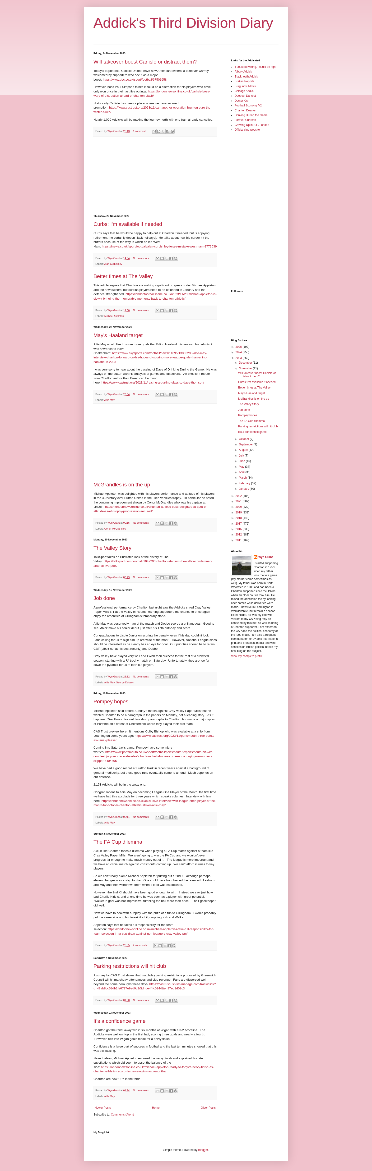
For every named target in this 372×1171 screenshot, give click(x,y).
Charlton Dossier (245, 110)
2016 (239, 529)
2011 (239, 540)
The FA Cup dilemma (117, 842)
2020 (239, 506)
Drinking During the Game (251, 115)
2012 (239, 534)
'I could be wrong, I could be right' (256, 67)
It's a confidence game (119, 1021)
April (242, 472)
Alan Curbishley (113, 263)
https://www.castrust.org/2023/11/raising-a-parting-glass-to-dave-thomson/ (153, 382)
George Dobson (125, 682)
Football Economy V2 (248, 105)
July (242, 455)
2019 (239, 512)
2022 (239, 496)
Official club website (247, 129)
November (246, 368)
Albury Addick (243, 71)
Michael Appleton (114, 316)
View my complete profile (247, 656)
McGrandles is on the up (121, 485)
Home (156, 1107)
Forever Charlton (245, 120)
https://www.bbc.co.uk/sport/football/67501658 (135, 79)
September (246, 444)
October (244, 439)
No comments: (141, 258)
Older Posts (208, 1107)
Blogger (203, 1150)
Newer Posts (103, 1107)
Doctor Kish (242, 100)
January (244, 488)
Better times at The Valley (123, 276)
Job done (104, 598)
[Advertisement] (155, 175)
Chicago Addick (244, 91)
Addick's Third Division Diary (183, 23)
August (244, 450)
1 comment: (140, 131)
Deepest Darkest (245, 95)
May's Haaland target (118, 335)
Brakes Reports (244, 81)
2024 (239, 352)
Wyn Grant (265, 557)
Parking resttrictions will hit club (129, 966)
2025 (239, 346)
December (246, 362)
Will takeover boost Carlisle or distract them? (145, 62)
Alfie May (109, 399)
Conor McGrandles (115, 528)
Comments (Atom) (122, 1114)
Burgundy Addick (245, 86)
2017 (239, 523)
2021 (239, 501)
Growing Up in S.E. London (252, 125)
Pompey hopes (110, 701)
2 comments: (140, 945)
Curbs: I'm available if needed (127, 224)
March (243, 477)
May (242, 466)
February (245, 483)
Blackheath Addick (246, 76)
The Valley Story (112, 548)
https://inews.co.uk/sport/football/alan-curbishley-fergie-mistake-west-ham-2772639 (159, 246)
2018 (239, 518)
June (242, 461)
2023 (239, 358)
